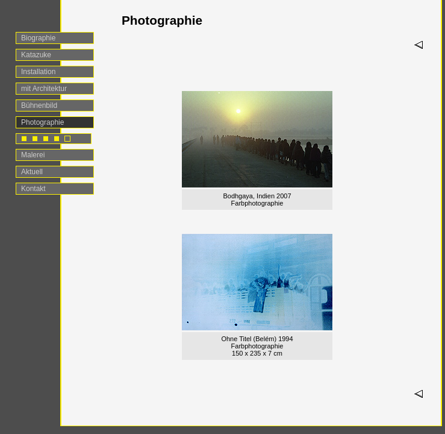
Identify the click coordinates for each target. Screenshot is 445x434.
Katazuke (36, 55)
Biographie (38, 38)
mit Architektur (44, 88)
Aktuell (32, 172)
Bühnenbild (39, 105)
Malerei (33, 155)
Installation (38, 72)
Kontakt (33, 188)
